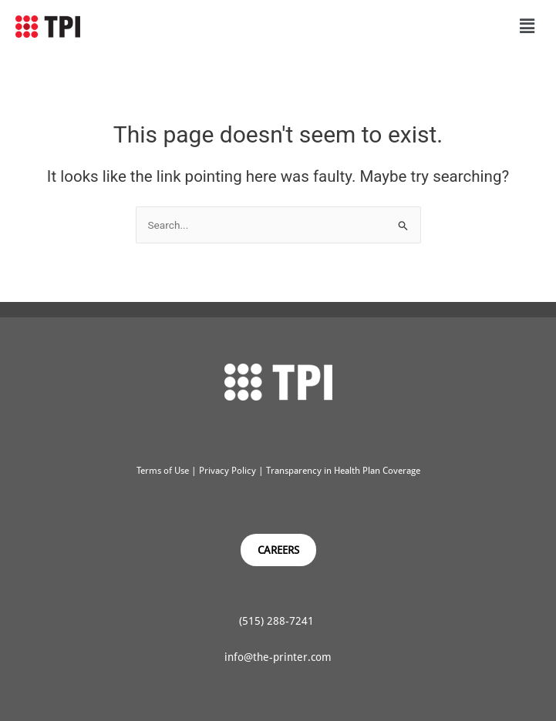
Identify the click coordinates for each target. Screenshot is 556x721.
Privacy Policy (226, 470)
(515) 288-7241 (278, 621)
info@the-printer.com (278, 657)
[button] (527, 26)
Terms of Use (162, 470)
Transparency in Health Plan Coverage (343, 470)
